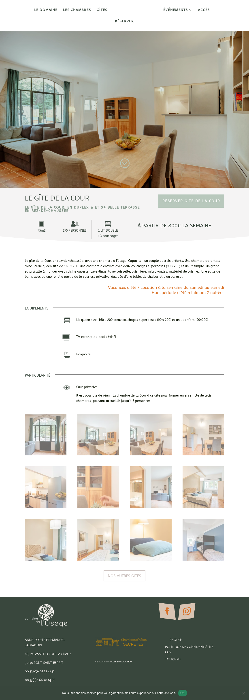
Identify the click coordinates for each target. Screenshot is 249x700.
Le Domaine (45, 10)
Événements (175, 10)
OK (182, 693)
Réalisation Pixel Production (113, 661)
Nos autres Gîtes (124, 576)
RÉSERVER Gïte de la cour (191, 201)
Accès (204, 10)
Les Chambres (77, 10)
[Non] (243, 693)
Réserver (124, 21)
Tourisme (173, 659)
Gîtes (102, 10)
